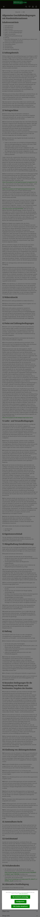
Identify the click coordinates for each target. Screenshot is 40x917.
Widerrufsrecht (28, 912)
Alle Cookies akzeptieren (20, 906)
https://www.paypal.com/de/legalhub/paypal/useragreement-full (18, 180)
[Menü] (3, 6)
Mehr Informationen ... (22, 893)
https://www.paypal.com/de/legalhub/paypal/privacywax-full (17, 185)
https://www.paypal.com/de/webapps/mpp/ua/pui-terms (16, 405)
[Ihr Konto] (32, 6)
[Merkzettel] (29, 6)
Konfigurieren (20, 901)
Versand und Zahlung (18, 912)
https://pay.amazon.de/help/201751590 (12, 203)
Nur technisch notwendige (20, 897)
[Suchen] (26, 6)
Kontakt (10, 912)
